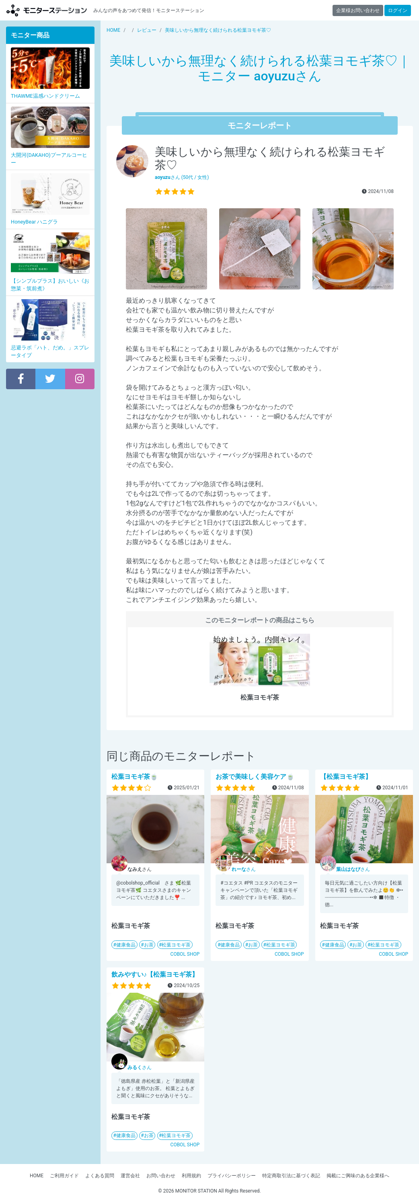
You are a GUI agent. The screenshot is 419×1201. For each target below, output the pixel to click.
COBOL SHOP (185, 954)
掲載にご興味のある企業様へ (358, 1175)
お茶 (149, 945)
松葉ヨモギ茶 (176, 945)
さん (244, 869)
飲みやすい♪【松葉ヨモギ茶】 (154, 974)
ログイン (397, 10)
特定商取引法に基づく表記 (291, 1175)
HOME (36, 1175)
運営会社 (130, 1175)
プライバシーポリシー (231, 1175)
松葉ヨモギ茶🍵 (134, 776)
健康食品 (126, 945)
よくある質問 (99, 1175)
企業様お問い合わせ (358, 10)
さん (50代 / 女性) (182, 177)
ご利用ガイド (64, 1175)
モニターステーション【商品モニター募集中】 (46, 10)
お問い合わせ (160, 1175)
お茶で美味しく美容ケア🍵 (255, 776)
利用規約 (191, 1175)
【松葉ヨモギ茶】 (346, 776)
